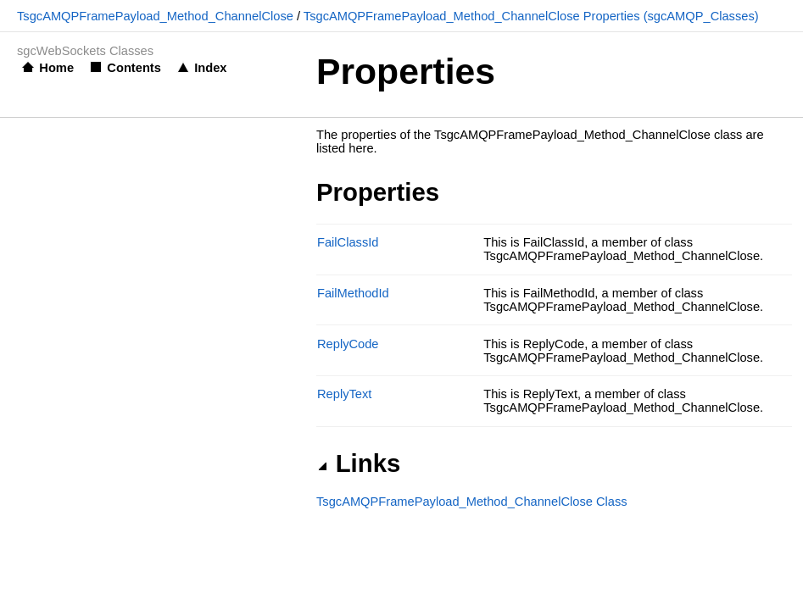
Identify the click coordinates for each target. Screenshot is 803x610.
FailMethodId (353, 293)
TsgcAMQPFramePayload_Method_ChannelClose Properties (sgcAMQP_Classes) (531, 16)
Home (56, 68)
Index (210, 68)
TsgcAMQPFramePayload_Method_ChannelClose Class (471, 501)
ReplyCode (348, 344)
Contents (134, 68)
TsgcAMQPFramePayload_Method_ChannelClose (155, 16)
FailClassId (348, 242)
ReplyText (344, 394)
